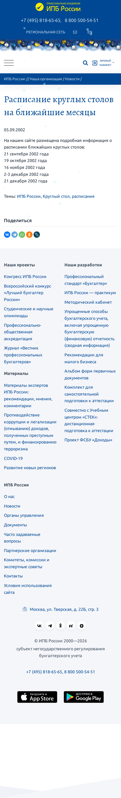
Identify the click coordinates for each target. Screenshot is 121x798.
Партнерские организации (30, 550)
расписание (83, 196)
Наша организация (46, 79)
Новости (72, 79)
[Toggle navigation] (9, 63)
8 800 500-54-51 (82, 20)
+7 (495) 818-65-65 (40, 20)
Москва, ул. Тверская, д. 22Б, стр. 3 (61, 609)
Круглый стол (56, 196)
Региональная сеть (45, 32)
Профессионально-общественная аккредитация (22, 332)
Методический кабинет (88, 302)
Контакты (13, 575)
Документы (15, 524)
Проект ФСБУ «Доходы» (88, 439)
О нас (9, 496)
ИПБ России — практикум (90, 292)
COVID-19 (13, 458)
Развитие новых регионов (30, 467)
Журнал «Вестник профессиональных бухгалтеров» (23, 355)
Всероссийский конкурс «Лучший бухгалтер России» (27, 293)
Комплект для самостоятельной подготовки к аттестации (89, 394)
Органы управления (24, 515)
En (89, 32)
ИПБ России (14, 79)
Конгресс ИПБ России (25, 276)
